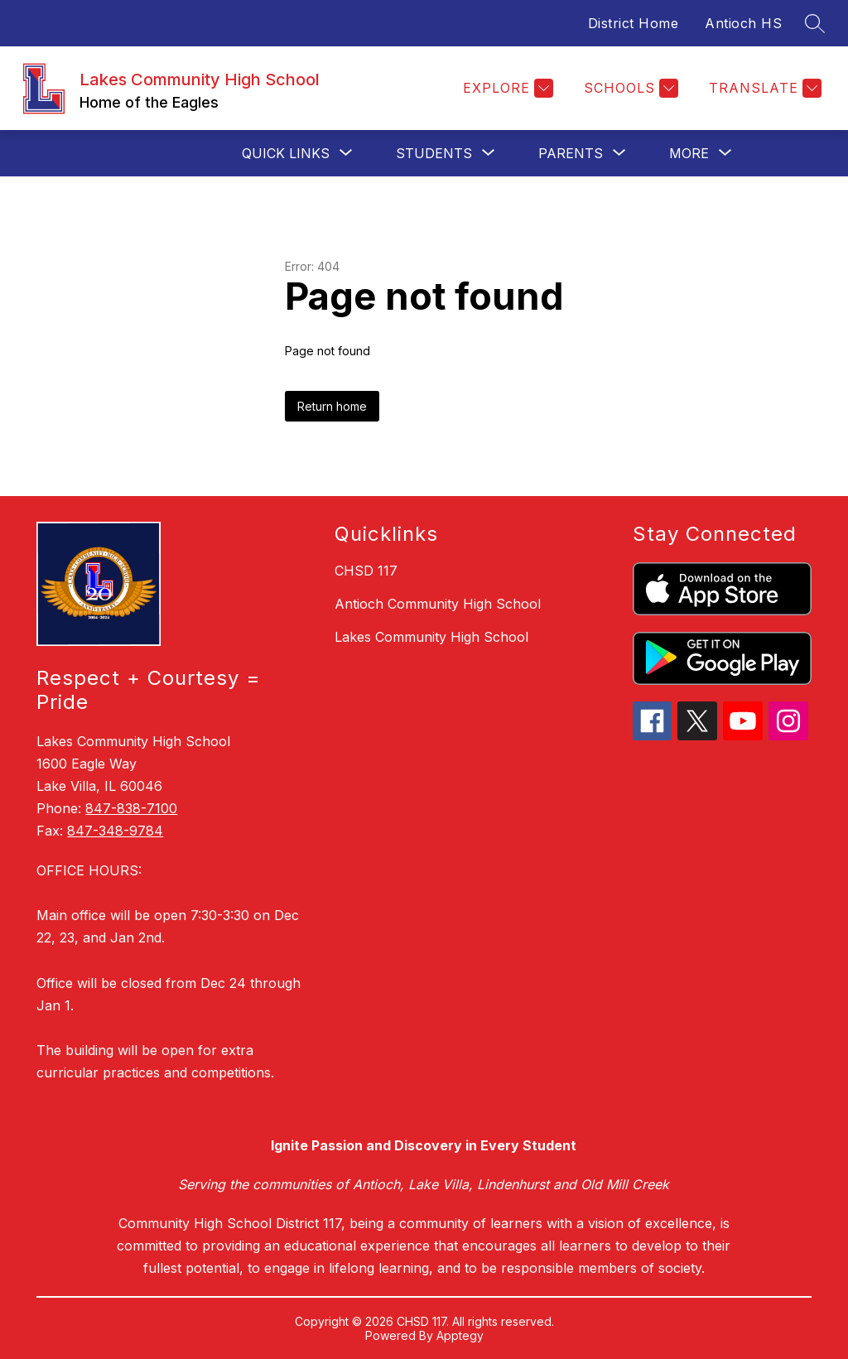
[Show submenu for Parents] (570, 153)
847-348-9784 (115, 830)
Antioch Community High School (438, 603)
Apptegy (460, 1335)
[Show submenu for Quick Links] (286, 153)
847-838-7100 (131, 808)
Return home (332, 406)
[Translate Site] (763, 88)
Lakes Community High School (431, 637)
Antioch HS (743, 23)
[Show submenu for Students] (434, 153)
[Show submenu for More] (689, 153)
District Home (633, 23)
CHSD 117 (366, 570)
